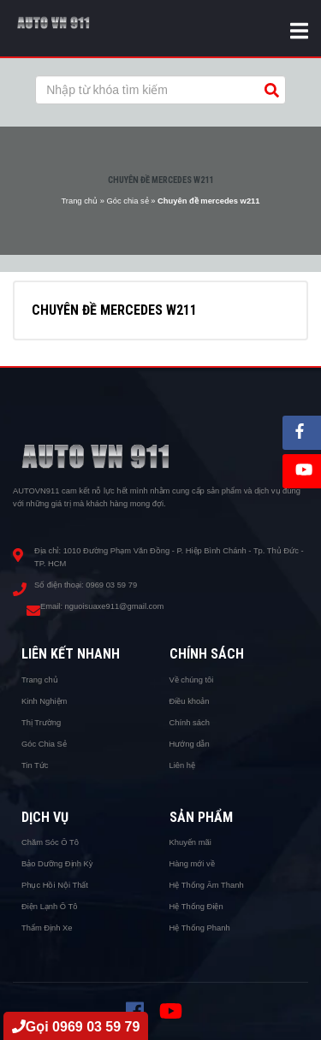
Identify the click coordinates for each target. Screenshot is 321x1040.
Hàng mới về (192, 864)
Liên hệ (182, 765)
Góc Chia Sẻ (44, 744)
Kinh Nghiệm (44, 701)
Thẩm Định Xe (47, 928)
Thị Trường (41, 722)
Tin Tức (34, 765)
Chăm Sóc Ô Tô (50, 842)
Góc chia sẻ (127, 201)
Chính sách (189, 722)
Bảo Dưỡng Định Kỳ (57, 864)
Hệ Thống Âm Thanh (206, 885)
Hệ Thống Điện (196, 906)
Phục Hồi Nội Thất (54, 885)
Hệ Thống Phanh (199, 928)
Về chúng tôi (191, 680)
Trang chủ (79, 201)
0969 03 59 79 (111, 585)
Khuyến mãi (190, 842)
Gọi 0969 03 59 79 (76, 1026)
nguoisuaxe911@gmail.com (114, 606)
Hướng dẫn (189, 744)
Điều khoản (189, 701)
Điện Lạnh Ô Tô (49, 906)
